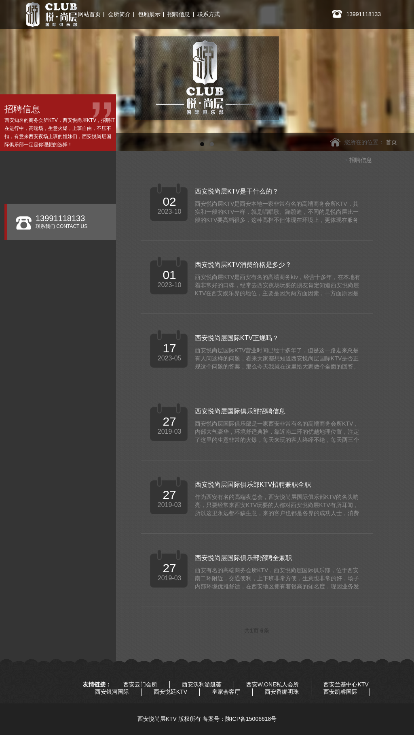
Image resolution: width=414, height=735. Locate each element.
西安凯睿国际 (340, 691)
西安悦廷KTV (170, 691)
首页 (391, 142)
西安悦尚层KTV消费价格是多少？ (243, 264)
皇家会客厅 (226, 691)
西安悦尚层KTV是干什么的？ (237, 191)
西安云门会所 (140, 684)
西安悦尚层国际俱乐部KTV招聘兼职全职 (253, 484)
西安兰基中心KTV (345, 684)
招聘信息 (360, 160)
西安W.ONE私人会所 (272, 684)
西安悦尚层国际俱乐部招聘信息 (240, 411)
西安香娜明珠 (282, 691)
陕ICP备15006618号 (251, 719)
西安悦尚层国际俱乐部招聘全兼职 (243, 557)
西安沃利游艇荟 (202, 684)
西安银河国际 (112, 691)
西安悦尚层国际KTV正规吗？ (237, 337)
